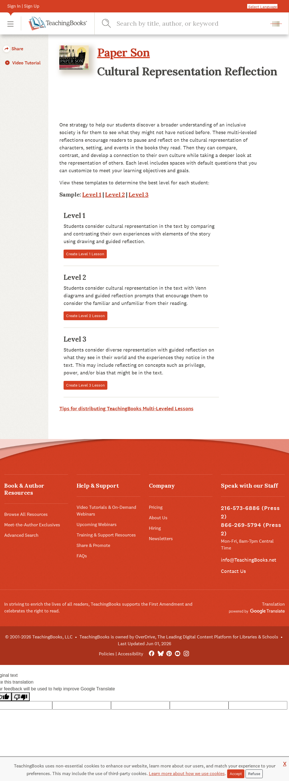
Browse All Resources (26, 514)
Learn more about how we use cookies (187, 773)
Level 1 (91, 194)
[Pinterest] (169, 654)
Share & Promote (93, 545)
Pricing (155, 507)
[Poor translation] (21, 696)
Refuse (254, 773)
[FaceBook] (151, 654)
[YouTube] (177, 654)
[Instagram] (186, 654)
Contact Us (233, 571)
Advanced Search (21, 535)
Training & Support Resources (106, 535)
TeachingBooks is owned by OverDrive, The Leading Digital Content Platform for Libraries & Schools (178, 637)
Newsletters (161, 539)
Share (13, 49)
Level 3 (138, 194)
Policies (106, 654)
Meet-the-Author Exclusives (32, 525)
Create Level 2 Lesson (85, 315)
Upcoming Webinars (97, 524)
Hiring (155, 528)
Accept (236, 773)
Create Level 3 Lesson (85, 385)
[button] (10, 24)
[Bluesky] (160, 654)
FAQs (82, 556)
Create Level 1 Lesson (85, 253)
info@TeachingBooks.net (248, 560)
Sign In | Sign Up (23, 6)
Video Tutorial (22, 63)
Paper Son (123, 52)
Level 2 (115, 194)
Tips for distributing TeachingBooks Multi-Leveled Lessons (126, 408)
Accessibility (130, 654)
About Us (158, 518)
